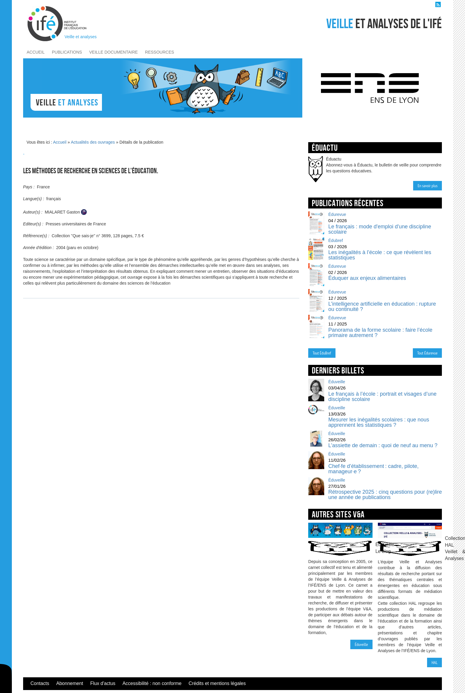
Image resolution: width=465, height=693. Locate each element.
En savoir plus (427, 185)
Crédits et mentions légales (217, 683)
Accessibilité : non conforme (151, 683)
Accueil (59, 142)
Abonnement (69, 683)
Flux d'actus (102, 683)
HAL (434, 662)
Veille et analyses (81, 36)
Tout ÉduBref (322, 353)
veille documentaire (113, 52)
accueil (36, 52)
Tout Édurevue (427, 353)
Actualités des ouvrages (93, 142)
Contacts (40, 683)
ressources (159, 52)
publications (67, 52)
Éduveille (361, 644)
